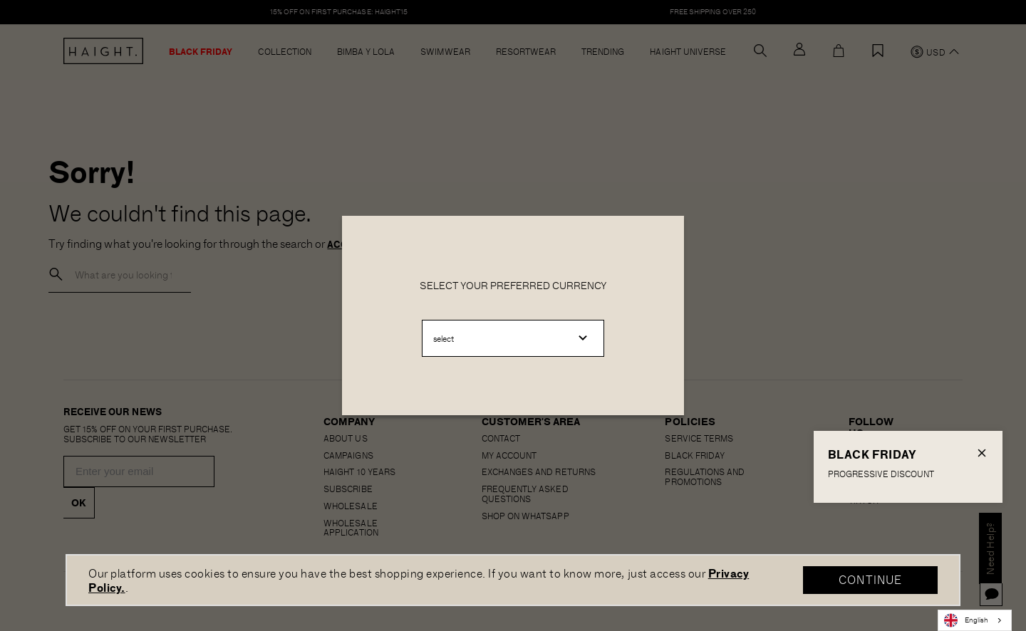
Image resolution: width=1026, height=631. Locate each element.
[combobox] (975, 620)
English (966, 620)
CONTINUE (870, 579)
